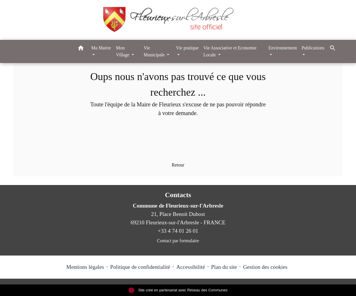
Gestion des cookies (265, 267)
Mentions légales (85, 267)
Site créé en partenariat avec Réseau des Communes (178, 290)
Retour (178, 164)
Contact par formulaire (178, 240)
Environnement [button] (283, 47)
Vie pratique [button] (187, 47)
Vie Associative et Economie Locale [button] (229, 51)
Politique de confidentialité (140, 267)
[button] (81, 49)
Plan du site (224, 267)
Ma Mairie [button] (101, 47)
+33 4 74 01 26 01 (178, 231)
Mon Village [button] (123, 51)
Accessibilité (190, 267)
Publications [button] (312, 47)
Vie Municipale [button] (154, 51)
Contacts (178, 195)
